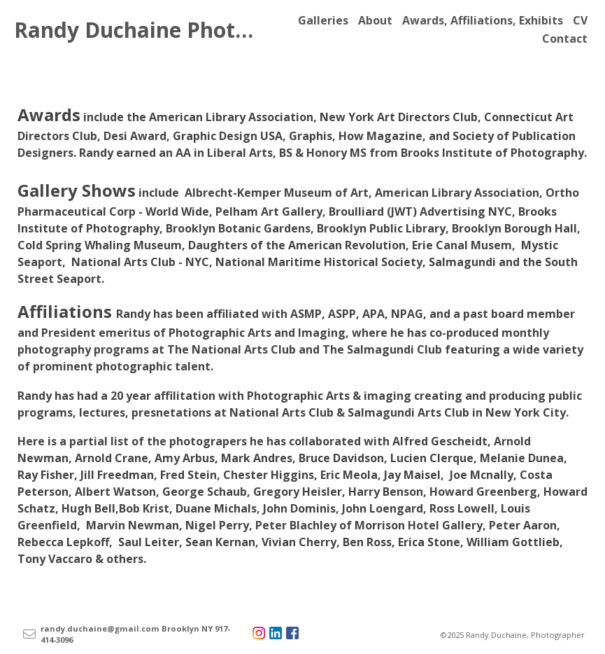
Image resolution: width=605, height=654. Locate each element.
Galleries (323, 20)
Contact (565, 38)
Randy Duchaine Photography (167, 29)
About (375, 20)
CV (580, 20)
